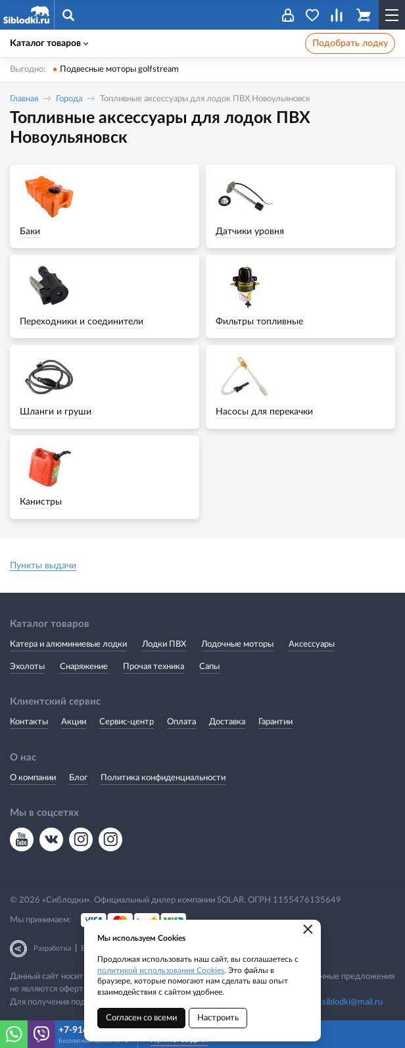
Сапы (209, 666)
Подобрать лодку (350, 43)
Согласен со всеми (141, 1018)
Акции (73, 722)
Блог (78, 778)
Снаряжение (84, 666)
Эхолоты (27, 666)
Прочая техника (153, 666)
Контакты (29, 722)
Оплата (181, 722)
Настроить (218, 1018)
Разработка (52, 948)
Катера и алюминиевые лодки (68, 644)
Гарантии (275, 722)
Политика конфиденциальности (163, 778)
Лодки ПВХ (164, 644)
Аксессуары (312, 644)
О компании (33, 778)
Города (69, 99)
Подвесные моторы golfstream (119, 69)
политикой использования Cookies (160, 970)
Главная (24, 99)
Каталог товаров (49, 43)
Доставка (227, 722)
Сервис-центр (126, 722)
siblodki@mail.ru (352, 1002)
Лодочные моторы (237, 644)
